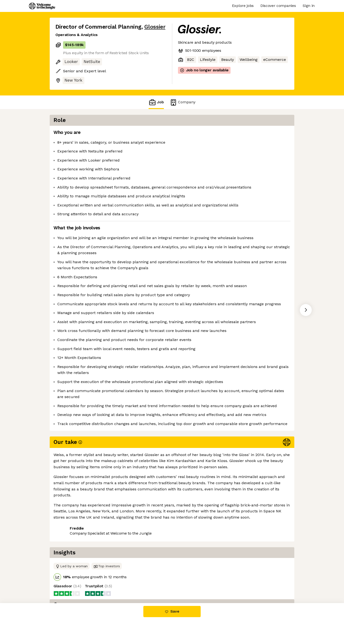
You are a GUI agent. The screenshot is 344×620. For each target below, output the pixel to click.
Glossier (154, 27)
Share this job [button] (69, 583)
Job (156, 102)
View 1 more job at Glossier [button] (114, 583)
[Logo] (42, 6)
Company (182, 102)
